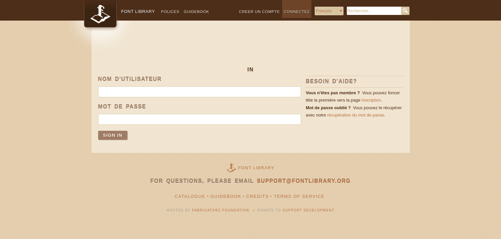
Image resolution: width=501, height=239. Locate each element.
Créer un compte (259, 11)
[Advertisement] (251, 49)
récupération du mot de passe (355, 115)
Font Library (256, 167)
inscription (371, 100)
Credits (257, 196)
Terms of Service (299, 196)
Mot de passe (122, 107)
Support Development (308, 210)
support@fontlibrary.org (304, 181)
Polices (170, 11)
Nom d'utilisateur (130, 79)
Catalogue (190, 196)
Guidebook (196, 11)
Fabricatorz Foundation (220, 210)
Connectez (297, 11)
